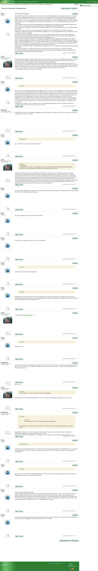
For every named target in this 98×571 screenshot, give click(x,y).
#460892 (76, 333)
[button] (66, 8)
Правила (71, 563)
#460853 (76, 184)
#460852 (76, 155)
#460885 (76, 283)
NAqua (21, 164)
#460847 (76, 106)
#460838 (76, 52)
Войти (88, 1)
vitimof (21, 86)
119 (9, 129)
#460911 (76, 486)
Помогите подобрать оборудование (42, 4)
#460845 (76, 77)
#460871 (76, 234)
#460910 (76, 461)
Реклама (70, 565)
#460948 (76, 535)
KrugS (21, 292)
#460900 (76, 381)
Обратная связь (72, 566)
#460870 (76, 209)
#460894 (76, 358)
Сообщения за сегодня (23, 1)
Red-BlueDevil (23, 444)
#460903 (76, 408)
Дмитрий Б (22, 139)
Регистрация (93, 1)
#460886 (76, 308)
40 (9, 381)
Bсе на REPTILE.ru (33, 1)
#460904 (76, 436)
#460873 (76, 259)
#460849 (76, 131)
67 (9, 76)
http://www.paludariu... (27, 315)
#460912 (76, 510)
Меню (14, 1)
